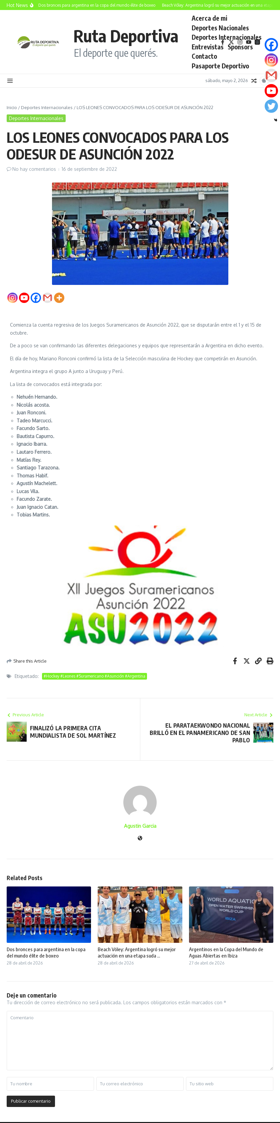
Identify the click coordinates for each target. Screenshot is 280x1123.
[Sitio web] (140, 838)
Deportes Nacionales (220, 28)
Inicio (12, 107)
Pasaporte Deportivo (220, 66)
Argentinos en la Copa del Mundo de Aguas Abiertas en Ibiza (226, 952)
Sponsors (240, 47)
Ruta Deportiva (125, 35)
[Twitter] (271, 106)
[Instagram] (12, 298)
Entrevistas (208, 47)
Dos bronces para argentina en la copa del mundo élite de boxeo (46, 952)
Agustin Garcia (140, 826)
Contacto (204, 56)
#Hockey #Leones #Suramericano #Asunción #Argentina (94, 676)
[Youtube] (24, 298)
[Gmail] (47, 298)
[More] (59, 298)
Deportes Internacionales (227, 37)
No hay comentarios (34, 169)
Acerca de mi (209, 18)
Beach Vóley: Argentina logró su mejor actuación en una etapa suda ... (137, 952)
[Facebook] (36, 298)
